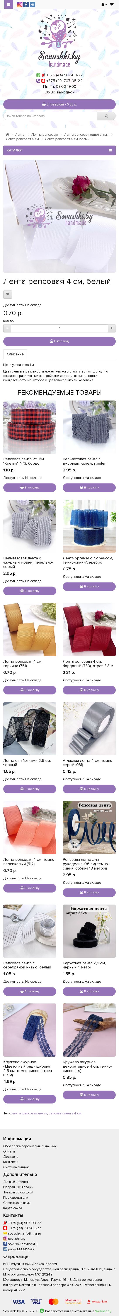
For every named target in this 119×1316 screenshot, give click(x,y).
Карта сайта (12, 1208)
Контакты (10, 1162)
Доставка (10, 1156)
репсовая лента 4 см (65, 1113)
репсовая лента (34, 1113)
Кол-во (8, 321)
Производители (15, 1197)
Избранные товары (18, 1187)
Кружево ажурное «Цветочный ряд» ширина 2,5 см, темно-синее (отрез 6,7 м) (27, 1068)
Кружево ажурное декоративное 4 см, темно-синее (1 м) (87, 1066)
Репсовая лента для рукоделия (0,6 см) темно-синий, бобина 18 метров (86, 864)
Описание (15, 354)
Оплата (9, 1151)
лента (16, 1113)
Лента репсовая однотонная (86, 134)
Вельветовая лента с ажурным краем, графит (85, 461)
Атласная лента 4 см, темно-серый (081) (88, 762)
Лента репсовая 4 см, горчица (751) (22, 663)
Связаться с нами (17, 1203)
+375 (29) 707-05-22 (64, 80)
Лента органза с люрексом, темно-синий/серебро (88, 560)
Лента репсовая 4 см (22, 139)
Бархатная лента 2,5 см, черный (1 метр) (84, 965)
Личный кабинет (16, 1182)
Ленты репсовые (44, 134)
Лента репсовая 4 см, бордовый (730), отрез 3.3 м (88, 663)
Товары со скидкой (18, 1192)
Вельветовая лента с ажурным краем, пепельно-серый (28, 562)
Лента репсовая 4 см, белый (67, 139)
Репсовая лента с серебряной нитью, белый (27, 965)
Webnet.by (103, 1311)
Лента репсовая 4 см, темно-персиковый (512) (29, 861)
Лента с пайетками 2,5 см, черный (27, 762)
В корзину (59, 341)
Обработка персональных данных (29, 1146)
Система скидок (16, 1167)
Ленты (20, 134)
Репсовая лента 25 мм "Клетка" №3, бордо (23, 461)
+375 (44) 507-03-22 (64, 75)
